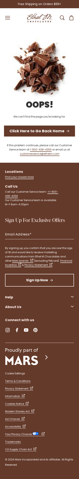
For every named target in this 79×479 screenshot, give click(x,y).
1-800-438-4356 (41, 149)
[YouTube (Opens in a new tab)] (26, 330)
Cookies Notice (17, 404)
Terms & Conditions (18, 381)
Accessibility (15, 426)
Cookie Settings (15, 373)
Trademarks (13, 442)
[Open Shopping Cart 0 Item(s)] (71, 18)
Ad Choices (15, 419)
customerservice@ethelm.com (39, 154)
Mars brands (22, 261)
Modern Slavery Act (19, 411)
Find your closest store (19, 177)
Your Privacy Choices (25, 434)
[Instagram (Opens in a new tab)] (7, 330)
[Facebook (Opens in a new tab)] (17, 330)
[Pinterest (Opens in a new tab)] (35, 330)
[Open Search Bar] (62, 18)
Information (15, 396)
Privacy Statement (38, 265)
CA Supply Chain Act (20, 449)
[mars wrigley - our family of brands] (27, 357)
